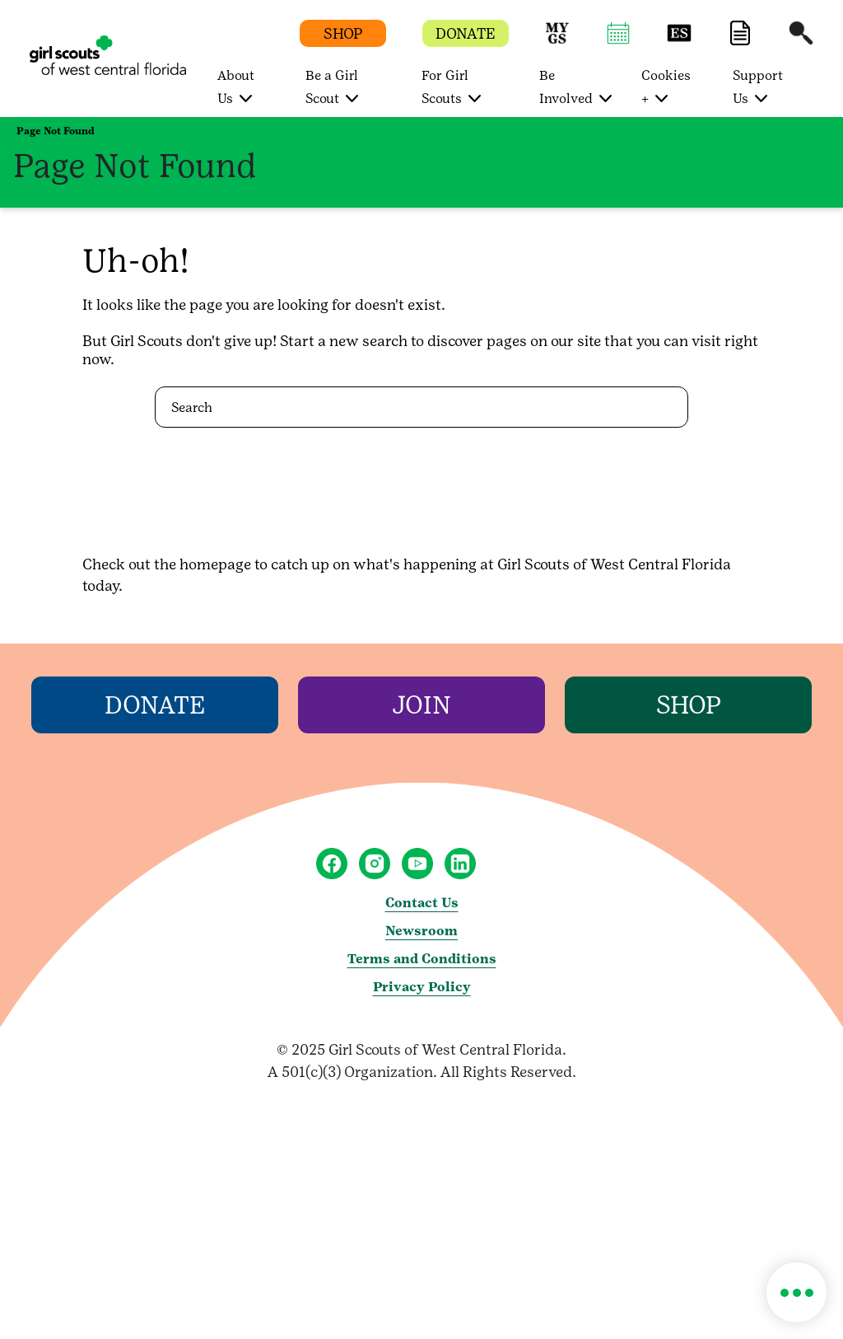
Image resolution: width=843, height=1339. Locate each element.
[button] (557, 41)
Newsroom (421, 931)
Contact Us (422, 903)
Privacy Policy (422, 987)
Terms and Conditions (421, 959)
